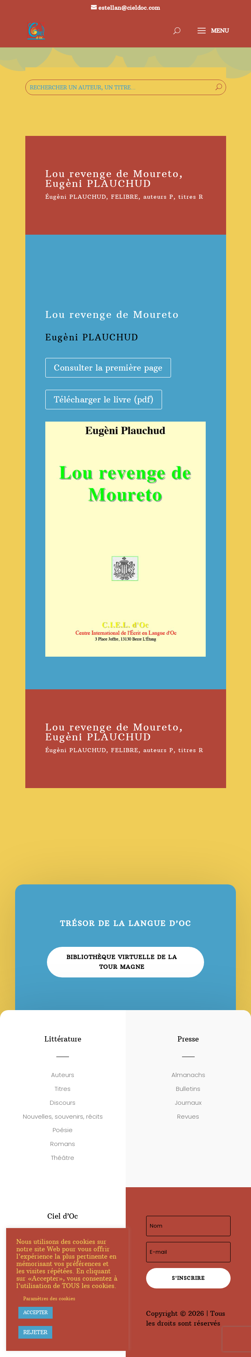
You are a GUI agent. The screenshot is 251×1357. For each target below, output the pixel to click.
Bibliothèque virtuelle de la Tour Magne (122, 962)
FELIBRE (124, 196)
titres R (190, 196)
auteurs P (158, 196)
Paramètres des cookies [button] (49, 1298)
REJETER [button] (35, 1332)
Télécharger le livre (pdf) (103, 399)
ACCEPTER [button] (35, 1312)
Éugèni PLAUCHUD (75, 196)
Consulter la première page (108, 367)
